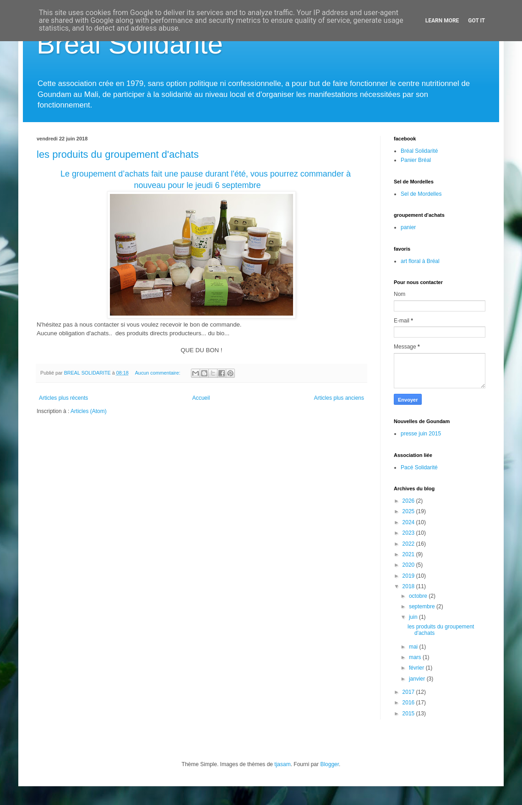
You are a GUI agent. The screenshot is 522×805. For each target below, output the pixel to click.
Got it (476, 20)
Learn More (442, 20)
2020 (409, 565)
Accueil (201, 398)
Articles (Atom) (89, 411)
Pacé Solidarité (419, 467)
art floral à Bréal (420, 261)
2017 (409, 692)
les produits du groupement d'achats (118, 154)
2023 (409, 533)
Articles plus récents (63, 398)
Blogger (329, 764)
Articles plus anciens (339, 398)
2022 (409, 544)
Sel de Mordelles (421, 194)
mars (416, 657)
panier (408, 227)
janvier (418, 679)
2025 (409, 511)
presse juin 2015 (421, 433)
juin (414, 617)
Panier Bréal (416, 160)
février (417, 668)
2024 (409, 522)
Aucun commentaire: (158, 373)
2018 (409, 586)
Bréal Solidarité (130, 44)
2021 (409, 554)
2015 (409, 713)
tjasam (282, 764)
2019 (409, 576)
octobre (419, 596)
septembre (422, 606)
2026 (409, 501)
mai (414, 647)
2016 (409, 702)
